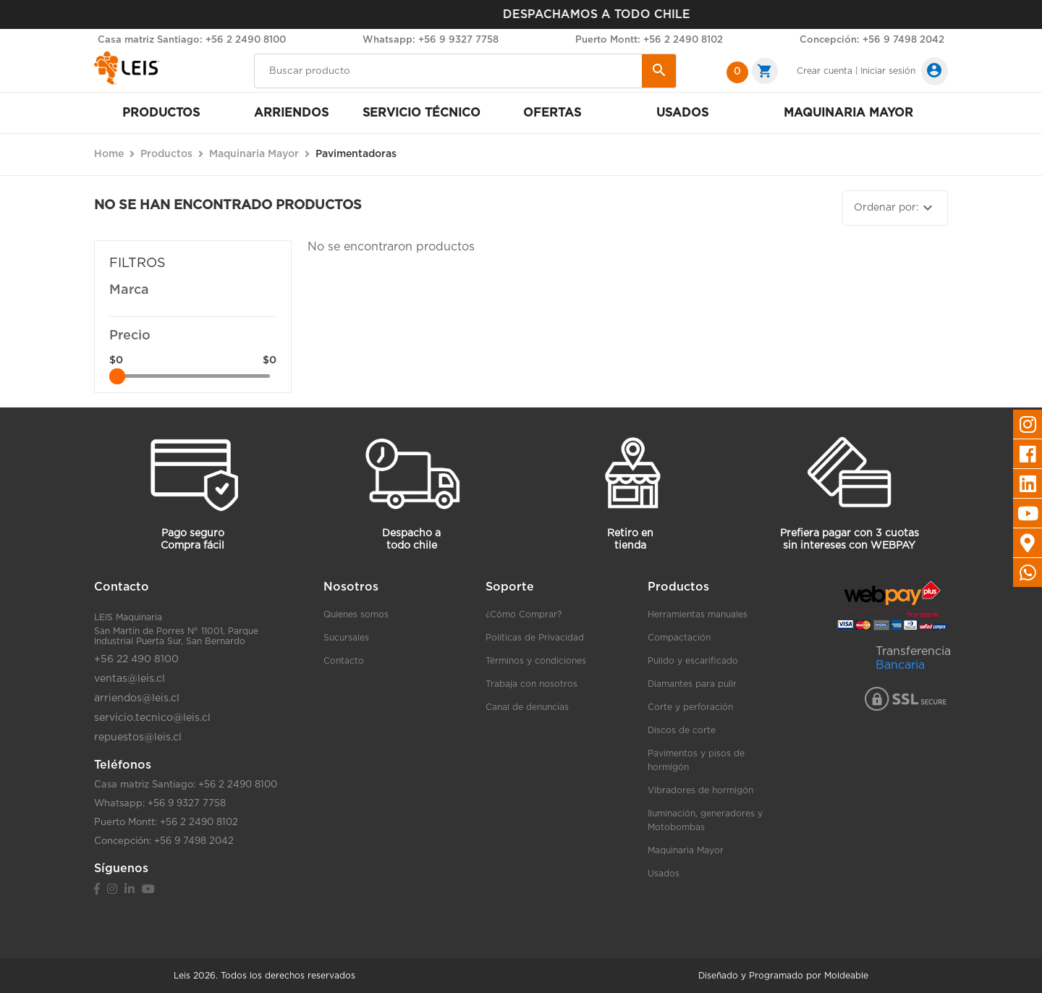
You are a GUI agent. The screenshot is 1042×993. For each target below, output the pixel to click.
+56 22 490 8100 (136, 659)
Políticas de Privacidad (535, 637)
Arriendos (291, 113)
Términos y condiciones (536, 660)
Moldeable (846, 975)
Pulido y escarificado (693, 660)
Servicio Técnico (421, 113)
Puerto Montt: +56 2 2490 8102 (649, 40)
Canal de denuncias (527, 707)
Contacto (343, 660)
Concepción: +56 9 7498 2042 (872, 40)
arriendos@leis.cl (136, 698)
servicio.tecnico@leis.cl (152, 718)
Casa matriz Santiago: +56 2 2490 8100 (192, 40)
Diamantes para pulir (692, 684)
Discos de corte (682, 730)
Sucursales (346, 637)
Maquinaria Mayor (686, 850)
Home (109, 154)
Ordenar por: (895, 207)
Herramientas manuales (697, 614)
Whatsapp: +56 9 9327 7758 (431, 40)
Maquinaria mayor (848, 113)
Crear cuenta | (827, 71)
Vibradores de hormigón (700, 790)
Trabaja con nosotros (531, 684)
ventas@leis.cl (129, 679)
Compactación (679, 637)
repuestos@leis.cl (138, 737)
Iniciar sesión (887, 71)
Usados (682, 113)
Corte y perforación (690, 707)
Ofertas (552, 113)
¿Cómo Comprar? (524, 614)
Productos (161, 113)
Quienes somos (356, 614)
